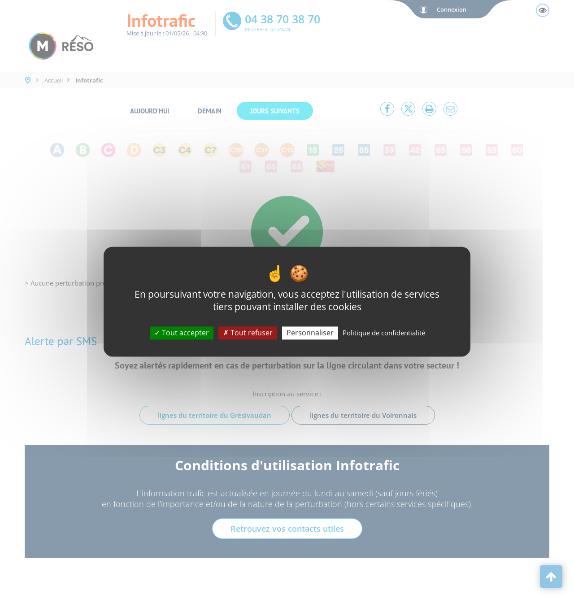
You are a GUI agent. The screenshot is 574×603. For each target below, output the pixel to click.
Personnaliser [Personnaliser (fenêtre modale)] (310, 333)
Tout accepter (181, 333)
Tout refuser (248, 333)
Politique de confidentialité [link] (384, 332)
